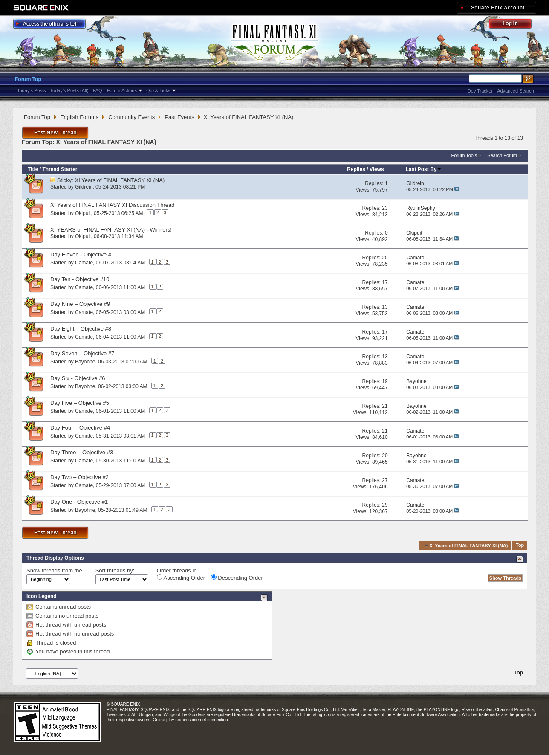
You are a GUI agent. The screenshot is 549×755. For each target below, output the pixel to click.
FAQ (97, 90)
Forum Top (28, 79)
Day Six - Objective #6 (77, 378)
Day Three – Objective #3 (81, 452)
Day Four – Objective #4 (80, 427)
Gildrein (83, 187)
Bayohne (85, 362)
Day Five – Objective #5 (79, 403)
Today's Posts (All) (69, 90)
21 (384, 406)
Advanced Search (515, 90)
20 (384, 456)
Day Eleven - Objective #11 (84, 254)
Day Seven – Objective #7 (82, 353)
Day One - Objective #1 (79, 502)
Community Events (131, 117)
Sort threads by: (115, 570)
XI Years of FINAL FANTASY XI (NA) (120, 180)
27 (384, 480)
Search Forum (502, 155)
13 (384, 307)
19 (384, 381)
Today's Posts (31, 90)
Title (33, 169)
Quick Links (158, 90)
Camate (84, 263)
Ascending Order (181, 577)
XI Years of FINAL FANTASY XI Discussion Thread (112, 205)
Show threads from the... (56, 570)
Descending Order (237, 577)
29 (384, 505)
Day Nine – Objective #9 (80, 304)
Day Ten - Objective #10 (80, 279)
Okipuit (83, 213)
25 (384, 258)
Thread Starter (59, 169)
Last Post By (424, 169)
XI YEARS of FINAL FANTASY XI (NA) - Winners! (111, 229)
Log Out (514, 25)
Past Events (179, 117)
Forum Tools (464, 155)
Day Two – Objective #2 (79, 477)
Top (520, 545)
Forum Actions (122, 90)
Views (377, 169)
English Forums (79, 117)
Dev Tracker (480, 90)
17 (384, 282)
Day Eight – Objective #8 (80, 328)
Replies (356, 169)
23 (384, 208)
